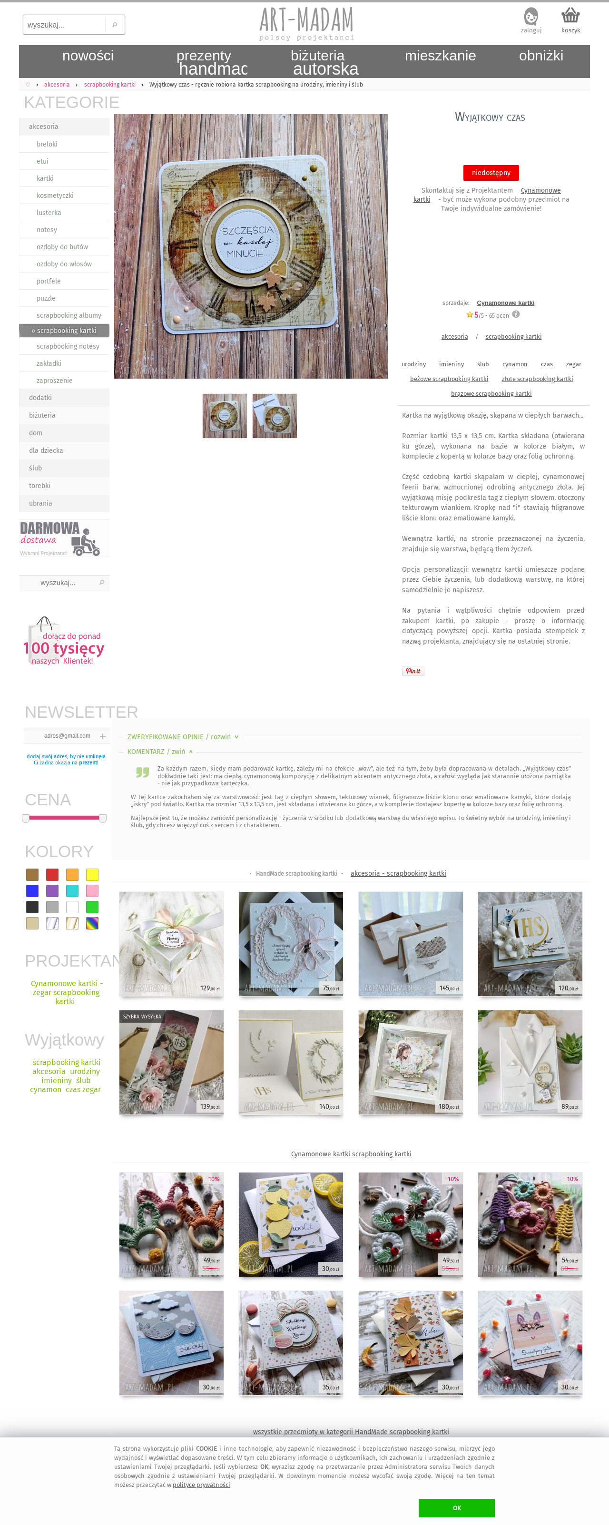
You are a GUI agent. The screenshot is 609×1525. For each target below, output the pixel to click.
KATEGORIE (66, 102)
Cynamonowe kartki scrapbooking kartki (351, 1154)
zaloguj (531, 30)
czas (547, 364)
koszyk (570, 30)
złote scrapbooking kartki (537, 378)
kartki (45, 179)
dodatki (40, 398)
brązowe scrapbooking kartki (491, 393)
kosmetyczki (55, 196)
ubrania (40, 503)
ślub (35, 468)
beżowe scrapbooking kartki (449, 378)
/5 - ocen (487, 316)
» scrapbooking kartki (64, 331)
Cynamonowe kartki (506, 302)
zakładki (49, 364)
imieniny (451, 364)
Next (372, 248)
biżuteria (42, 415)
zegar (573, 364)
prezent (88, 763)
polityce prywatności (201, 1484)
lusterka (49, 213)
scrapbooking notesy (68, 346)
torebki (39, 486)
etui (43, 161)
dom (35, 433)
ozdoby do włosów (64, 264)
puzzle (46, 298)
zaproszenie (55, 381)
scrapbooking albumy (69, 316)
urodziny (414, 364)
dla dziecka (46, 451)
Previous (127, 248)
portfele (49, 281)
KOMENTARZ (161, 752)
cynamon (515, 364)
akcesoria (44, 127)
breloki (47, 144)
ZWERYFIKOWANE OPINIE (184, 737)
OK (457, 1508)
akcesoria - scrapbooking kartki (398, 874)
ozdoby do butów (62, 247)
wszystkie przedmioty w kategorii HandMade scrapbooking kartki (351, 1432)
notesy (47, 230)
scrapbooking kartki (514, 336)
